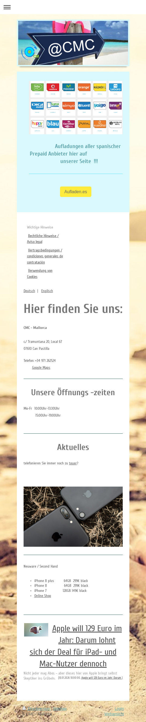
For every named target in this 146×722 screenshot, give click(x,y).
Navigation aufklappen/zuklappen (73, 7)
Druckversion (36, 709)
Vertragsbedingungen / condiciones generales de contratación (45, 256)
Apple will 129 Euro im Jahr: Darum (101, 678)
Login (119, 709)
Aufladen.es (75, 191)
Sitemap (60, 709)
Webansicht (114, 714)
